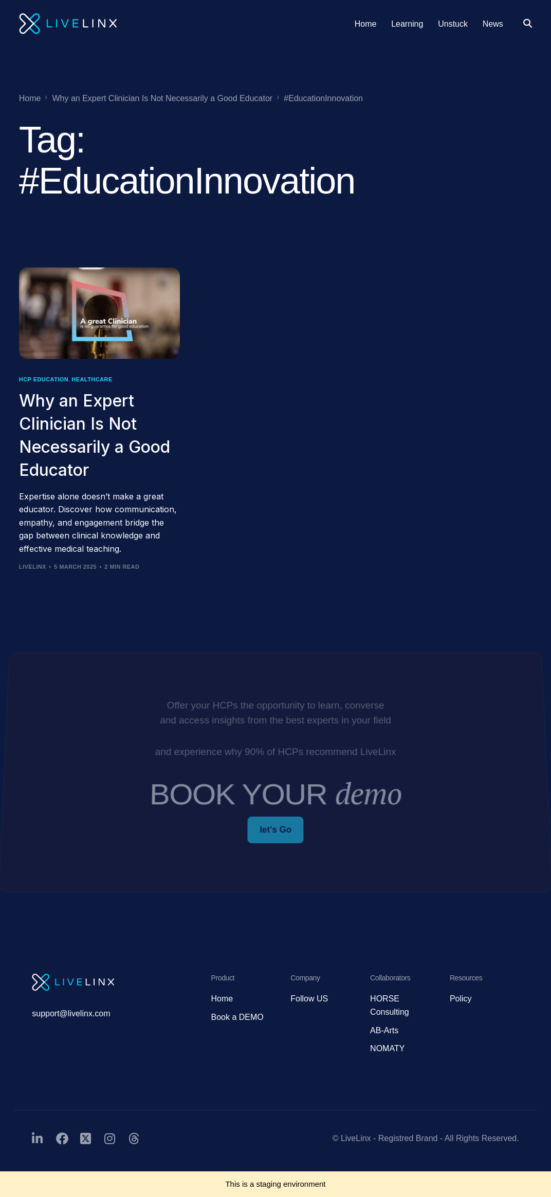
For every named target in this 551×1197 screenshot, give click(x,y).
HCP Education (43, 379)
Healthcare (91, 379)
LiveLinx (32, 567)
